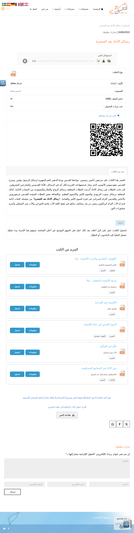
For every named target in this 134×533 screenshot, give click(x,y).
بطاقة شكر (49, 398)
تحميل (120, 223)
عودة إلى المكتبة (103, 398)
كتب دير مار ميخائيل (109, 116)
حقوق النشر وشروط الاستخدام (69, 398)
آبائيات (112, 380)
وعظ (12, 91)
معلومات (33, 264)
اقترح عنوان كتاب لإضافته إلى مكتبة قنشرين (67, 407)
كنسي (18, 91)
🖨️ (67, 415)
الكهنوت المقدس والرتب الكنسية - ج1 (95, 258)
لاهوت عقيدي (99, 336)
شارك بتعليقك (109, 32)
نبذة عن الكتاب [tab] (117, 171)
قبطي (112, 270)
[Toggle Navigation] (3, 9)
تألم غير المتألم (108, 346)
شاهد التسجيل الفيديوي (33, 398)
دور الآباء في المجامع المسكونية (99, 368)
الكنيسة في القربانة (105, 302)
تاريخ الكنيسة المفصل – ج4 (101, 280)
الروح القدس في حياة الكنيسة (100, 324)
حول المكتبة (89, 398)
